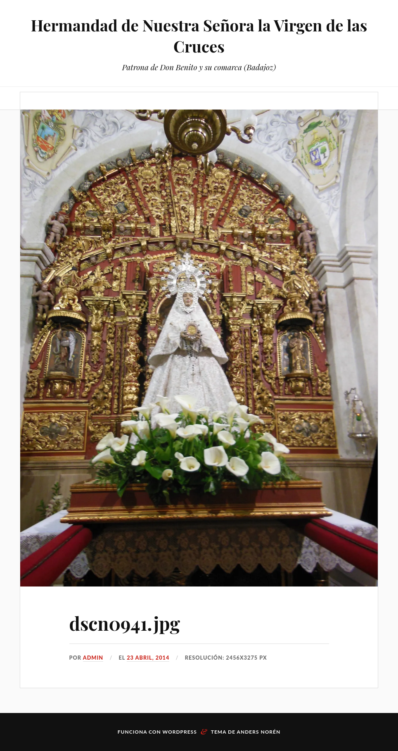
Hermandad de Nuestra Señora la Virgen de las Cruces (199, 35)
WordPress (180, 732)
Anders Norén (259, 732)
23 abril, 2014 (148, 657)
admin (93, 657)
